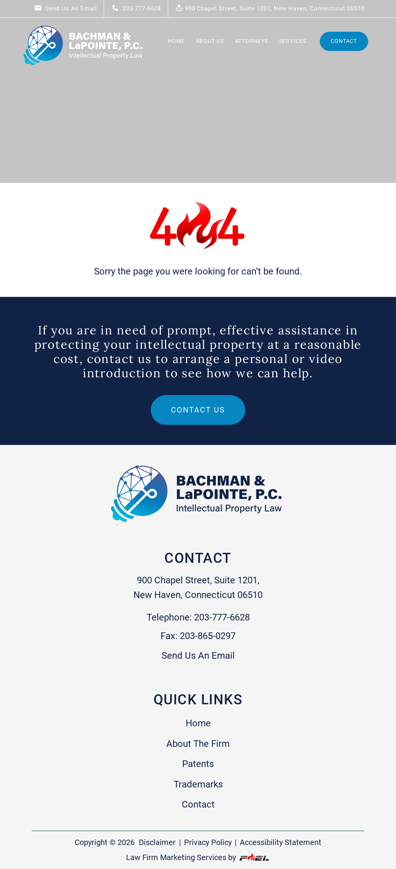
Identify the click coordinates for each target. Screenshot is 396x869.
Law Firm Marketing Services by (198, 857)
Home (176, 41)
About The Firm (198, 743)
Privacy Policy (208, 842)
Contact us (198, 409)
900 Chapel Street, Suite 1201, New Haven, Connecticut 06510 (269, 8)
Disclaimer (157, 842)
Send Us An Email (65, 8)
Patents (198, 763)
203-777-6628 (136, 8)
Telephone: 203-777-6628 (198, 617)
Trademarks (198, 784)
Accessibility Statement (280, 842)
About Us (210, 41)
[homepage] (84, 66)
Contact (344, 41)
